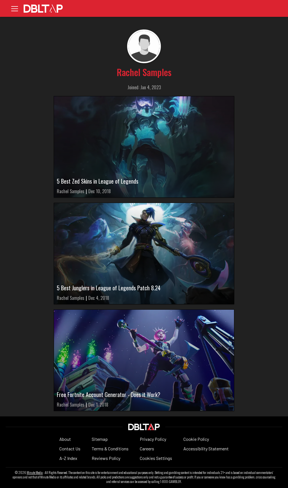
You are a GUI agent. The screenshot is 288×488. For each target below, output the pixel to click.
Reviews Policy (106, 458)
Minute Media (35, 472)
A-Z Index (68, 458)
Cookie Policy (196, 439)
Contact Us (69, 448)
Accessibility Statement (206, 448)
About (65, 439)
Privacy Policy (153, 439)
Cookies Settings (156, 458)
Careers (147, 448)
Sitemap (100, 439)
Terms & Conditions (110, 448)
